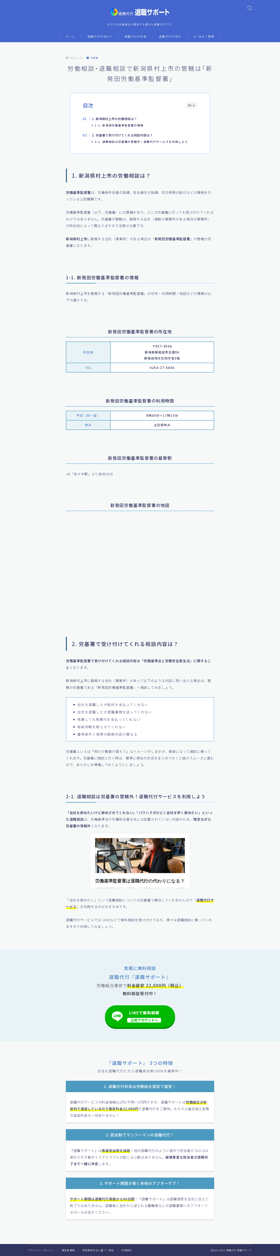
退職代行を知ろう (99, 36)
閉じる (191, 105)
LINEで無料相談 (144, 1016)
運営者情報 (68, 1250)
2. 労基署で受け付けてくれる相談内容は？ (124, 135)
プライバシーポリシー (41, 1250)
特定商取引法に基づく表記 (98, 1250)
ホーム (70, 36)
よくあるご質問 (203, 36)
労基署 (92, 57)
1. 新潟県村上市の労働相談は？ (116, 118)
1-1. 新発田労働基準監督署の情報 (119, 125)
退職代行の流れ (170, 36)
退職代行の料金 (135, 36)
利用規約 (126, 1250)
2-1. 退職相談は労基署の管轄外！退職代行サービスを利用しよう (141, 142)
